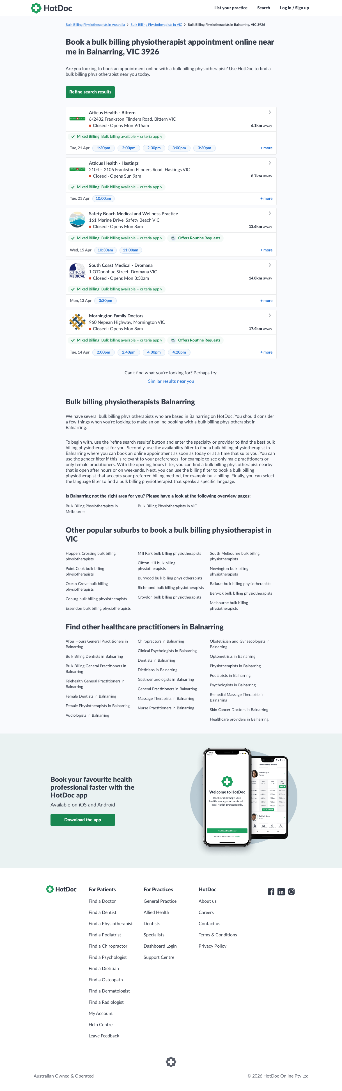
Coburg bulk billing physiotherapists (96, 599)
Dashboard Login (160, 946)
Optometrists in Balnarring (232, 657)
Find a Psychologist (108, 957)
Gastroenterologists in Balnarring (166, 680)
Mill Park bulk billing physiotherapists (169, 554)
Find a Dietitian (104, 968)
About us (208, 901)
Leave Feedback (104, 1036)
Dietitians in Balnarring (157, 670)
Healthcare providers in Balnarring (239, 719)
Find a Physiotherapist (111, 924)
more (266, 148)
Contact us (209, 924)
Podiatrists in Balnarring (230, 676)
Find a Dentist (102, 912)
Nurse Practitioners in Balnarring (166, 708)
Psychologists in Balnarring (233, 685)
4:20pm (179, 352)
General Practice (160, 901)
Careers (206, 912)
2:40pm (129, 352)
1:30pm (103, 148)
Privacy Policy (212, 946)
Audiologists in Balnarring (87, 716)
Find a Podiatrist (105, 935)
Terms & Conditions (218, 935)
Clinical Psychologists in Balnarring (167, 651)
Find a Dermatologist (109, 991)
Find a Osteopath (106, 980)
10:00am (103, 199)
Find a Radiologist (106, 1002)
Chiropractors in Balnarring (161, 641)
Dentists (152, 924)
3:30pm (204, 148)
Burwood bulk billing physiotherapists (170, 578)
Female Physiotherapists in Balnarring (98, 706)
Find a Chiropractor (108, 946)
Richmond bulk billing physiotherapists (171, 588)
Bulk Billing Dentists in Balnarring (94, 657)
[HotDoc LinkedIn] (281, 891)
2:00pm (129, 148)
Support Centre (159, 957)
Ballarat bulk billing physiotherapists (240, 584)
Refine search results (90, 92)
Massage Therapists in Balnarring (166, 699)
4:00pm (154, 352)
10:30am (105, 250)
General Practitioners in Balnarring (167, 689)
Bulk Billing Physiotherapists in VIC (156, 24)
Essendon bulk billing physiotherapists (98, 609)
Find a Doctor (102, 901)
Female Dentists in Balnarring (91, 696)
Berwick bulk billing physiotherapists (241, 593)
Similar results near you (171, 381)
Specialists (154, 935)
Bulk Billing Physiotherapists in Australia (95, 24)
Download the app (82, 820)
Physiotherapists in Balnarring (235, 666)
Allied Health (156, 912)
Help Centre (101, 1025)
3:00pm (179, 148)
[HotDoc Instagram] (291, 891)
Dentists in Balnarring (156, 661)
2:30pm (154, 148)
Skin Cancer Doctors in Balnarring (239, 710)
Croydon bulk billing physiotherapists (169, 597)
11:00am (130, 250)
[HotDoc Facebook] (271, 891)
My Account (101, 1013)
